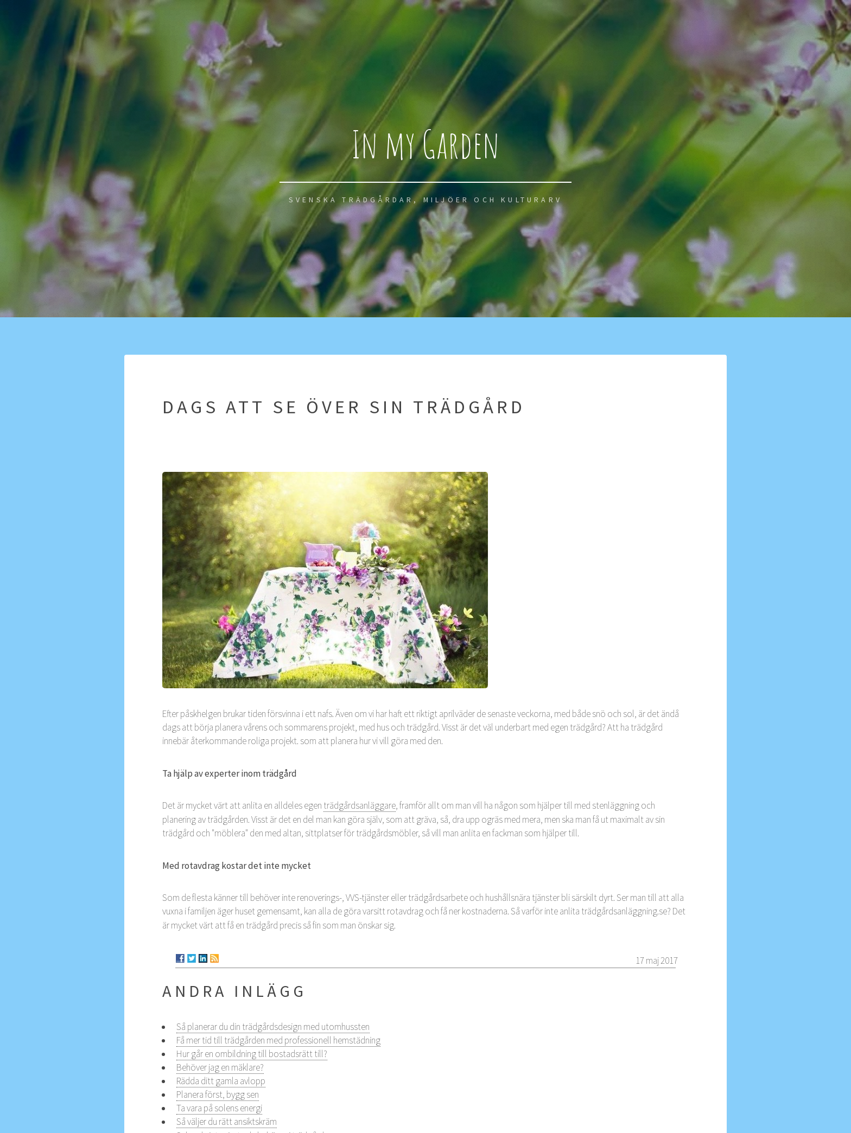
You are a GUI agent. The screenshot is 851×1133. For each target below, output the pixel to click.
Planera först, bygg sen (217, 1094)
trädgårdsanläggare (359, 805)
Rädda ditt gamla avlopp (220, 1081)
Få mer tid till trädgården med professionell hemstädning (278, 1040)
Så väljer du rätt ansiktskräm (226, 1122)
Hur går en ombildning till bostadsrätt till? (251, 1054)
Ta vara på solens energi (219, 1108)
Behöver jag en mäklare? (220, 1067)
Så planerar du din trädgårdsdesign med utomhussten (273, 1027)
